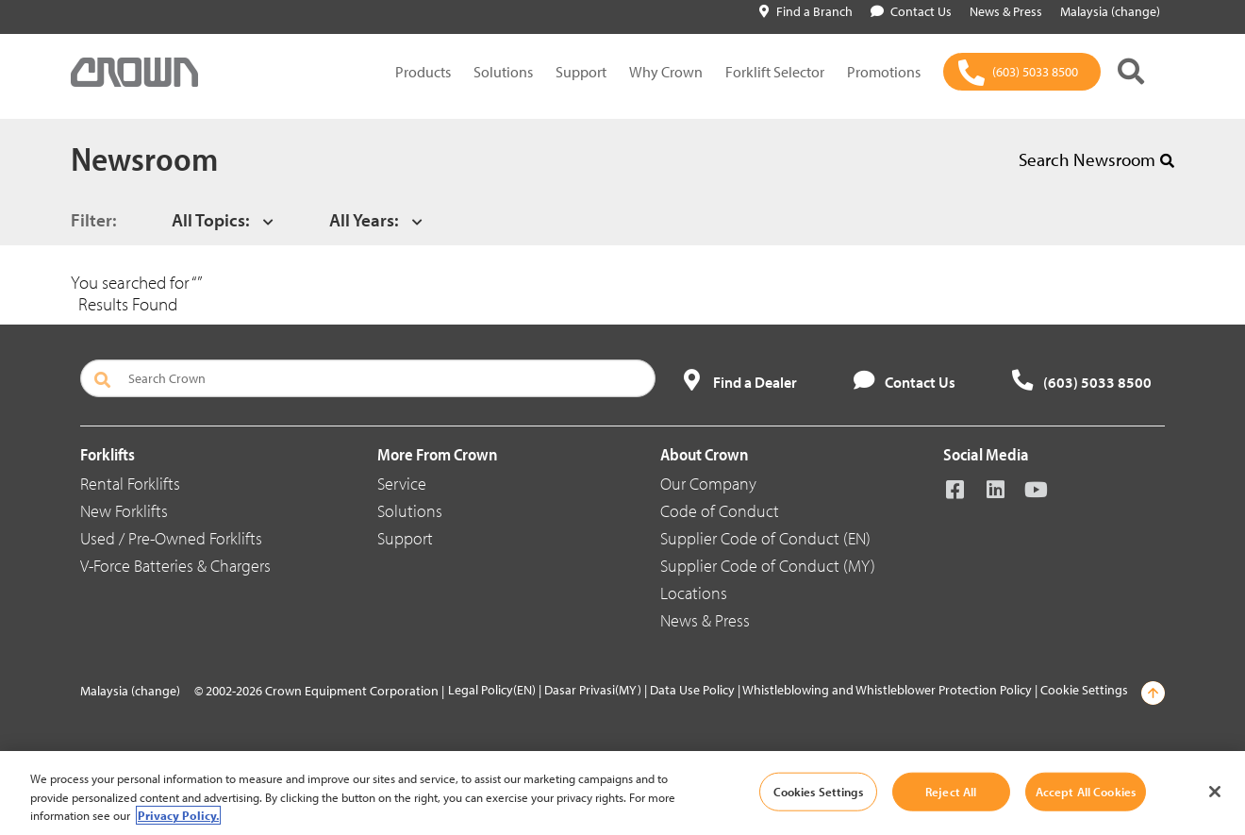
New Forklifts (124, 511)
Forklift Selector (774, 71)
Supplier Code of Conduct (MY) (767, 565)
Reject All (950, 790)
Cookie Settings (1084, 689)
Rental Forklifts (130, 483)
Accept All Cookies (1086, 790)
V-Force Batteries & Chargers (175, 565)
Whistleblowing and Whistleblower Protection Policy (887, 689)
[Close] (1215, 791)
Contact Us (911, 11)
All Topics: (210, 220)
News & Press (705, 620)
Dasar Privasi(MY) (592, 689)
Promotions (884, 71)
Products (423, 71)
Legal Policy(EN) (492, 689)
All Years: (363, 220)
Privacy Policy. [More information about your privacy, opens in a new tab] (178, 815)
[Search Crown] (368, 378)
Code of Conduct (719, 511)
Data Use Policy (692, 689)
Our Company (708, 483)
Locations (693, 593)
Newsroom (144, 157)
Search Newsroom (1096, 159)
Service (401, 483)
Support (581, 71)
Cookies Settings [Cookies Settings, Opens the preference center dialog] (818, 790)
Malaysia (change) (130, 690)
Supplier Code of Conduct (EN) (765, 538)
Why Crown (666, 71)
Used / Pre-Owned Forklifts (171, 538)
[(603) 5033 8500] (1022, 72)
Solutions (503, 71)
